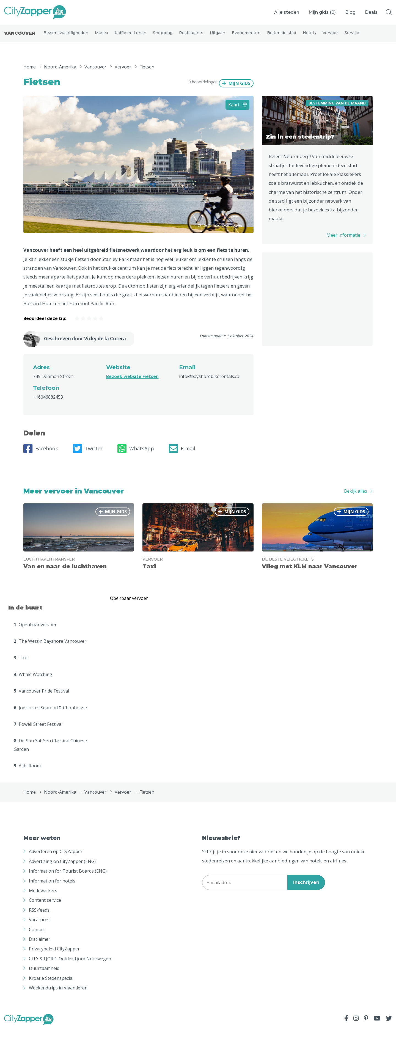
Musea (101, 36)
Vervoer (330, 36)
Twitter (88, 456)
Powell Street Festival (38, 732)
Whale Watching (33, 682)
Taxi (21, 665)
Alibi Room (27, 773)
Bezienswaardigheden (65, 36)
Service (352, 36)
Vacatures (39, 927)
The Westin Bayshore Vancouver (50, 649)
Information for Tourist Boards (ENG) (68, 878)
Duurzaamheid (44, 976)
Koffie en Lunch (130, 36)
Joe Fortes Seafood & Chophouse (50, 715)
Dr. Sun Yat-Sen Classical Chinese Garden (50, 752)
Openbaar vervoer (35, 632)
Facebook (40, 456)
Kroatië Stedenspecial (51, 986)
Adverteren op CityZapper (55, 859)
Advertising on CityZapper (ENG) (62, 869)
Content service (45, 907)
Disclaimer (39, 947)
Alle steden (286, 12)
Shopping (162, 36)
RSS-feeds (39, 917)
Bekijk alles (355, 498)
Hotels (309, 36)
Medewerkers (43, 898)
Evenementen (246, 36)
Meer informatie (343, 242)
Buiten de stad (281, 36)
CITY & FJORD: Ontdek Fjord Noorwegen (70, 966)
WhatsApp (135, 456)
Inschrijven (306, 889)
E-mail (182, 456)
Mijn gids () (322, 12)
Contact (37, 937)
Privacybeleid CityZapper (54, 956)
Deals (371, 12)
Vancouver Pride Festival (41, 698)
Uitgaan (217, 36)
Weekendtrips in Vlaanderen (58, 995)
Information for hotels (52, 888)
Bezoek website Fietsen (132, 384)
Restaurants (191, 36)
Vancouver (19, 37)
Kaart (237, 112)
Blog (350, 12)
